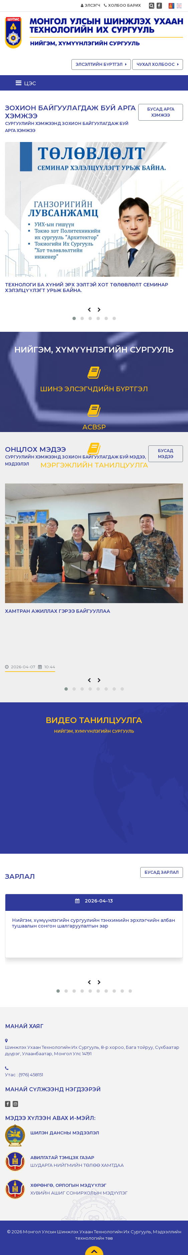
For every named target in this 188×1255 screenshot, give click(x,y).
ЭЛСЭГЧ (90, 5)
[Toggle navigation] (27, 83)
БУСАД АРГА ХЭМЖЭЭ (160, 112)
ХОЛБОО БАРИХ (122, 5)
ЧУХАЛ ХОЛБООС (158, 64)
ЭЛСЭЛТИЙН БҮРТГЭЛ (101, 64)
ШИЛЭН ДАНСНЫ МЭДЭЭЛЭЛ (64, 1132)
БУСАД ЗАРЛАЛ (162, 872)
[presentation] (89, 309)
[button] (74, 318)
